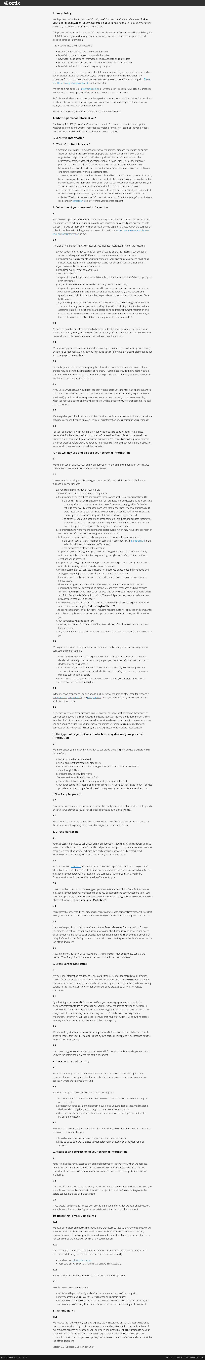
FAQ (193, 1357)
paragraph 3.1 (138, 540)
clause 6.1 (76, 866)
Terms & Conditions (173, 1357)
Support (200, 1357)
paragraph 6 (78, 200)
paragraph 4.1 (60, 697)
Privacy (186, 1357)
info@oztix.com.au (90, 88)
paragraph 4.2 (75, 697)
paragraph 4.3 (94, 697)
